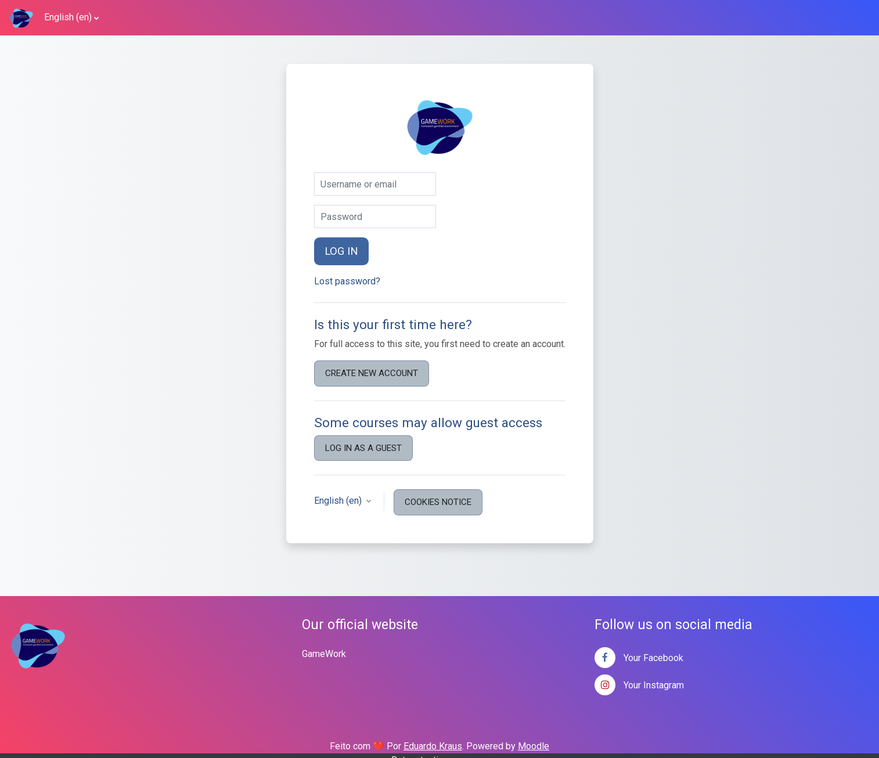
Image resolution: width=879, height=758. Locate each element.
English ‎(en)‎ (68, 17)
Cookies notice (438, 502)
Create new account (371, 373)
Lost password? (347, 281)
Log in (341, 251)
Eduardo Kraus (433, 746)
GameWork (324, 653)
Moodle (533, 746)
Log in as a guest (363, 448)
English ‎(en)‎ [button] (339, 500)
